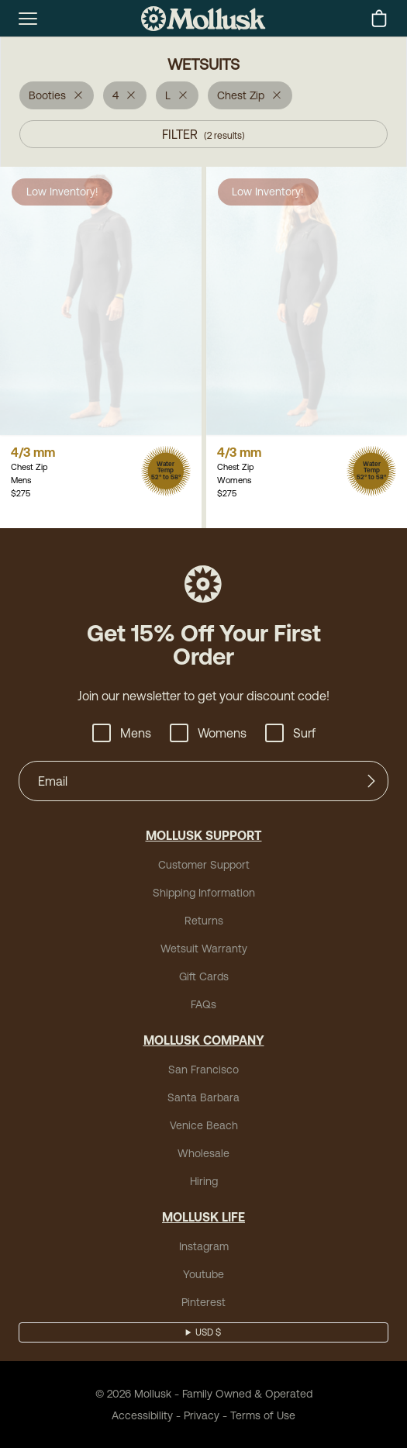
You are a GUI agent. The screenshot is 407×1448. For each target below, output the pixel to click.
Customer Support (204, 865)
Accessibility (142, 1415)
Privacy (201, 1415)
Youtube (203, 1274)
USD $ (208, 1332)
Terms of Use (262, 1415)
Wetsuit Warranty (203, 948)
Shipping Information (204, 892)
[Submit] (371, 781)
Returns (204, 920)
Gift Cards (204, 976)
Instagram (204, 1246)
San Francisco (203, 1069)
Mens (121, 733)
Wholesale (203, 1153)
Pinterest (203, 1302)
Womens (208, 733)
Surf (290, 733)
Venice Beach (204, 1125)
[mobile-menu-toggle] (28, 18)
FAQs (203, 1004)
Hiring (204, 1181)
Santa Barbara (203, 1097)
